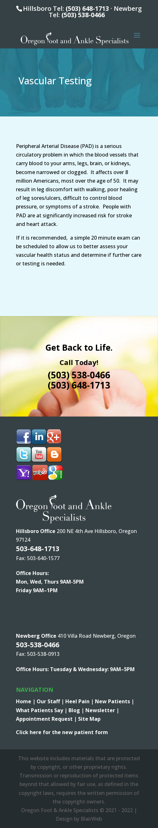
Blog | (76, 710)
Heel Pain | (80, 701)
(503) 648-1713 (87, 8)
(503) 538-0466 (83, 15)
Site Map (89, 718)
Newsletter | (102, 710)
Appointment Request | (47, 718)
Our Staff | (51, 701)
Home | (26, 701)
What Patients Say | (42, 710)
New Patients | (114, 701)
